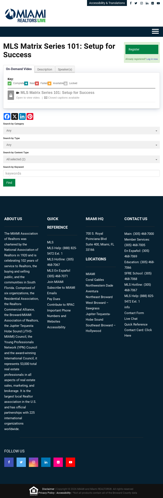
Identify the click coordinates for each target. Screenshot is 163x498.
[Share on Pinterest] (30, 116)
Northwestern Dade (99, 285)
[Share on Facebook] (7, 116)
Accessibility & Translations (107, 3)
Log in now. (152, 59)
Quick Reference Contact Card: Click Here (138, 330)
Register (134, 49)
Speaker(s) (65, 69)
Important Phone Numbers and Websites (59, 316)
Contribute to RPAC (60, 305)
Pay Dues (53, 299)
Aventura (92, 291)
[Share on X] (14, 116)
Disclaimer (48, 489)
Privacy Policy (46, 492)
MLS (50, 242)
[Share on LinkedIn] (22, 116)
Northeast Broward (99, 297)
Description (44, 69)
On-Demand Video (19, 69)
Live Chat (131, 319)
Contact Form (134, 313)
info (127, 307)
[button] (84, 95)
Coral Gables (95, 280)
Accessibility (56, 327)
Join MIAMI (55, 282)
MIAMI (90, 274)
